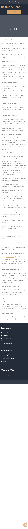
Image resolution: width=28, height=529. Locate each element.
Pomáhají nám (6, 365)
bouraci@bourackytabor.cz (10, 332)
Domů (7, 32)
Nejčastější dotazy (8, 355)
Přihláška (14, 12)
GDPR (4, 361)
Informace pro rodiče (8, 358)
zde (10, 172)
